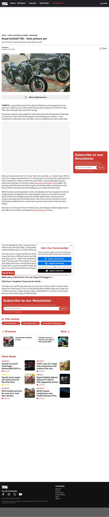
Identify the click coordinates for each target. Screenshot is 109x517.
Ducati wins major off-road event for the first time (11, 379)
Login (57, 496)
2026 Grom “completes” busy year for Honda (22, 281)
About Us (58, 489)
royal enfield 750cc (9, 323)
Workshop (57, 3)
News (13, 3)
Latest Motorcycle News (18, 35)
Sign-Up (57, 498)
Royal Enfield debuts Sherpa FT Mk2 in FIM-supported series (47, 379)
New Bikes (33, 35)
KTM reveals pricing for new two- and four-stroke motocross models (12, 393)
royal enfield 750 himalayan (52, 323)
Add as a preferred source (36, 97)
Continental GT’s (40, 210)
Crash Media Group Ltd (10, 498)
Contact (57, 491)
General (5, 375)
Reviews (22, 3)
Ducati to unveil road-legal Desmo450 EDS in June (11, 366)
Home (4, 35)
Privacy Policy (18, 312)
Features (45, 3)
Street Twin (51, 183)
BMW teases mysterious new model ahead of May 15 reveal (47, 393)
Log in (103, 3)
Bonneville (38, 183)
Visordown (5, 47)
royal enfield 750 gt (29, 323)
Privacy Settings (60, 494)
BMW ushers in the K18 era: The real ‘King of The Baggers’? (28, 277)
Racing (33, 3)
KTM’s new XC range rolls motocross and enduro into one (47, 366)
